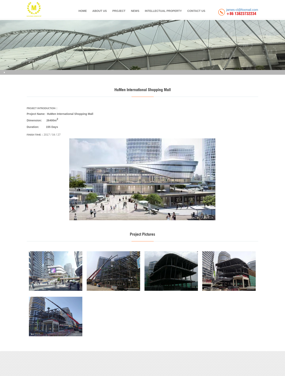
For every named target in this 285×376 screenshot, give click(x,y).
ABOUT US (99, 10)
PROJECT (118, 10)
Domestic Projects (64, 60)
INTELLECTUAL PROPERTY (163, 10)
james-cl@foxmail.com (242, 9)
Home (30, 60)
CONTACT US (196, 10)
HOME (83, 10)
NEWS (135, 10)
